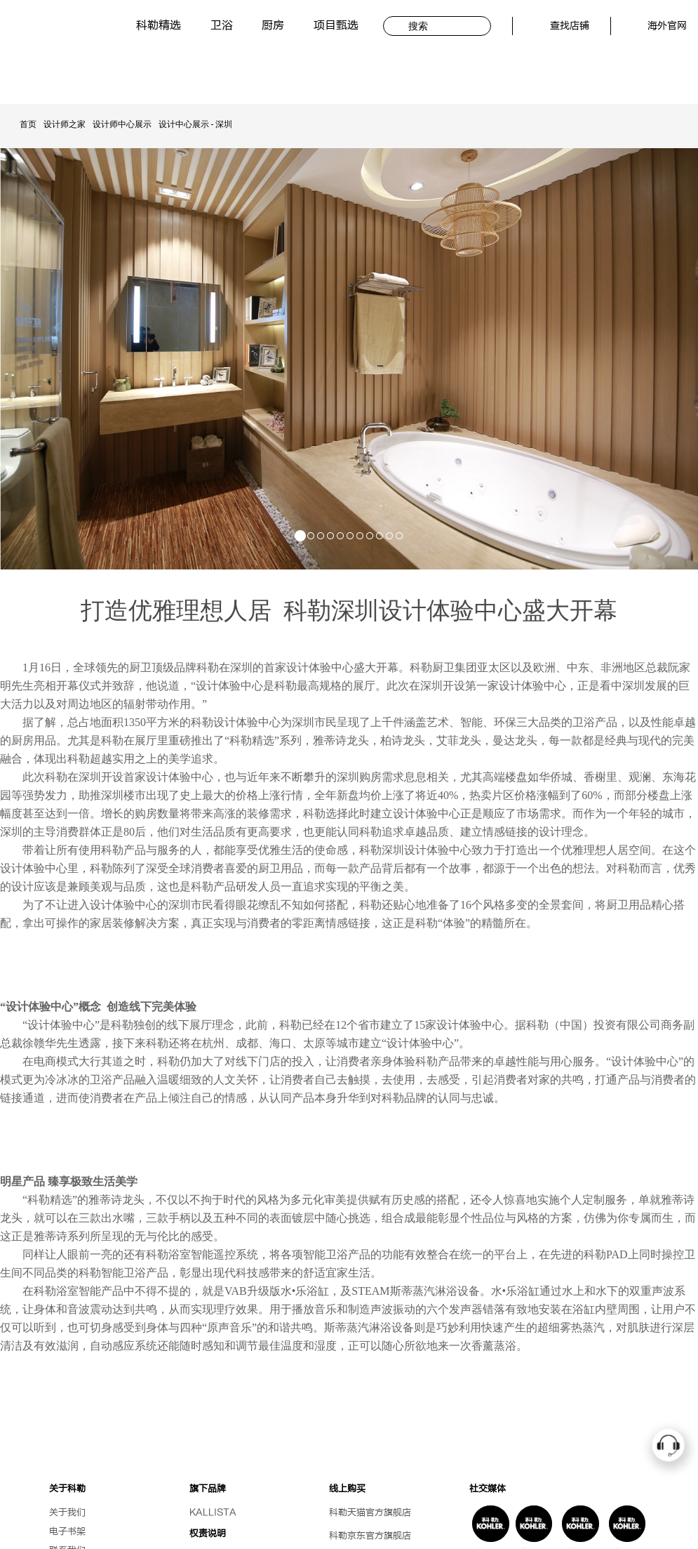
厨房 (273, 25)
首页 (28, 124)
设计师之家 (64, 124)
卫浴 (221, 25)
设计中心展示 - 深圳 (196, 124)
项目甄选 (336, 25)
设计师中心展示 (122, 124)
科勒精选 (158, 25)
